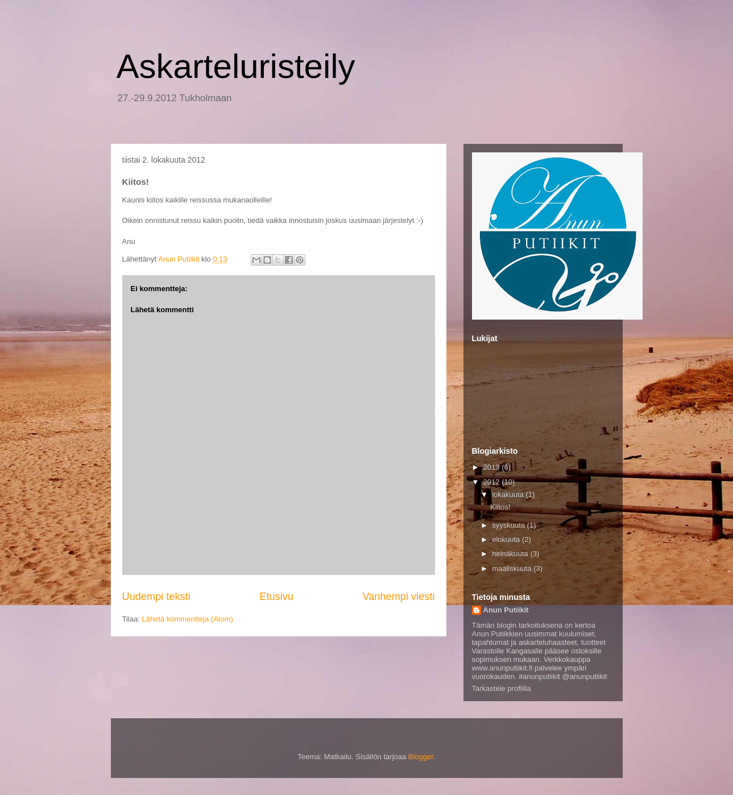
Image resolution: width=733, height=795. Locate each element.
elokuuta (507, 539)
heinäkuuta (511, 553)
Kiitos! (500, 507)
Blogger (420, 756)
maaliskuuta (512, 568)
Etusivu (276, 596)
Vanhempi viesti (398, 596)
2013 (492, 467)
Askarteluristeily (236, 66)
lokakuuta (508, 494)
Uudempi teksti (156, 596)
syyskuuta (509, 525)
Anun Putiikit (506, 610)
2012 (492, 482)
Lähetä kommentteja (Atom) (187, 619)
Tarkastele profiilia (501, 688)
